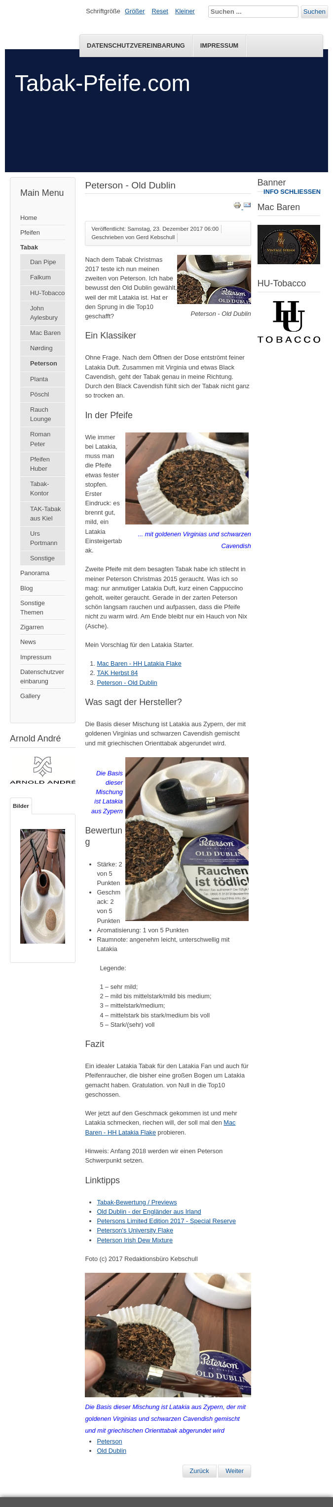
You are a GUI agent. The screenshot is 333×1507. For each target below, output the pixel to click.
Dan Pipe (43, 262)
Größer (135, 11)
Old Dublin (111, 1450)
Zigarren (32, 627)
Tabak (29, 247)
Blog (26, 588)
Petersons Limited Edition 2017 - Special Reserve (166, 1221)
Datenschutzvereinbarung (136, 45)
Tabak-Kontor (39, 488)
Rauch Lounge (40, 414)
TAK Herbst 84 (117, 673)
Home (28, 217)
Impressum (219, 45)
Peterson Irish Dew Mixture (135, 1240)
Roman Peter (40, 439)
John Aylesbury (44, 313)
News (28, 642)
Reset (160, 11)
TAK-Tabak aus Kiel (45, 513)
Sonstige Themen (32, 607)
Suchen (314, 11)
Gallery (30, 696)
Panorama (34, 573)
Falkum (40, 277)
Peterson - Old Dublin (127, 682)
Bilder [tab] (21, 806)
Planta (39, 379)
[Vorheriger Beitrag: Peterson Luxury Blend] (200, 1471)
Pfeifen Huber (40, 464)
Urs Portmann (43, 538)
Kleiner (185, 11)
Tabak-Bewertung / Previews (137, 1202)
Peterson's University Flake (135, 1230)
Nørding (41, 348)
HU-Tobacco (47, 293)
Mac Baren (45, 333)
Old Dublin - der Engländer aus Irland (149, 1211)
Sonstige (42, 558)
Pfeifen (30, 232)
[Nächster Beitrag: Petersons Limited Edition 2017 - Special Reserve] (234, 1471)
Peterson (43, 363)
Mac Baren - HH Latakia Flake (139, 663)
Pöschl (39, 394)
